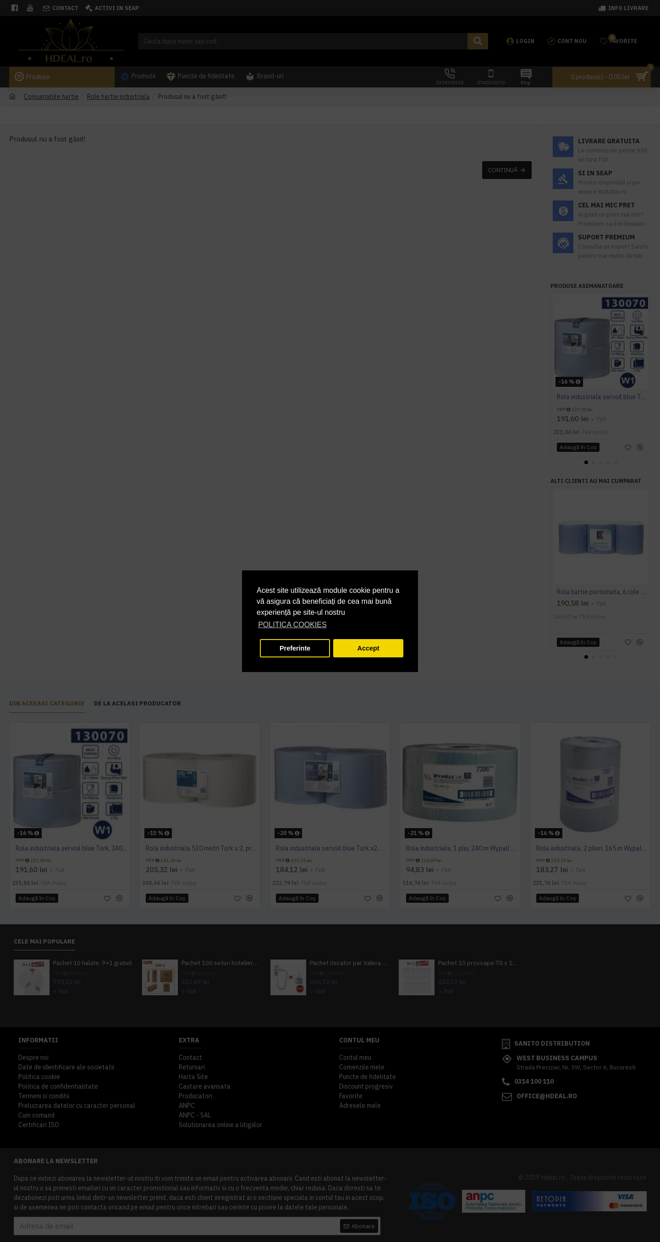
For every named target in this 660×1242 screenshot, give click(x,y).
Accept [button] (369, 648)
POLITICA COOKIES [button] (292, 625)
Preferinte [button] (295, 648)
